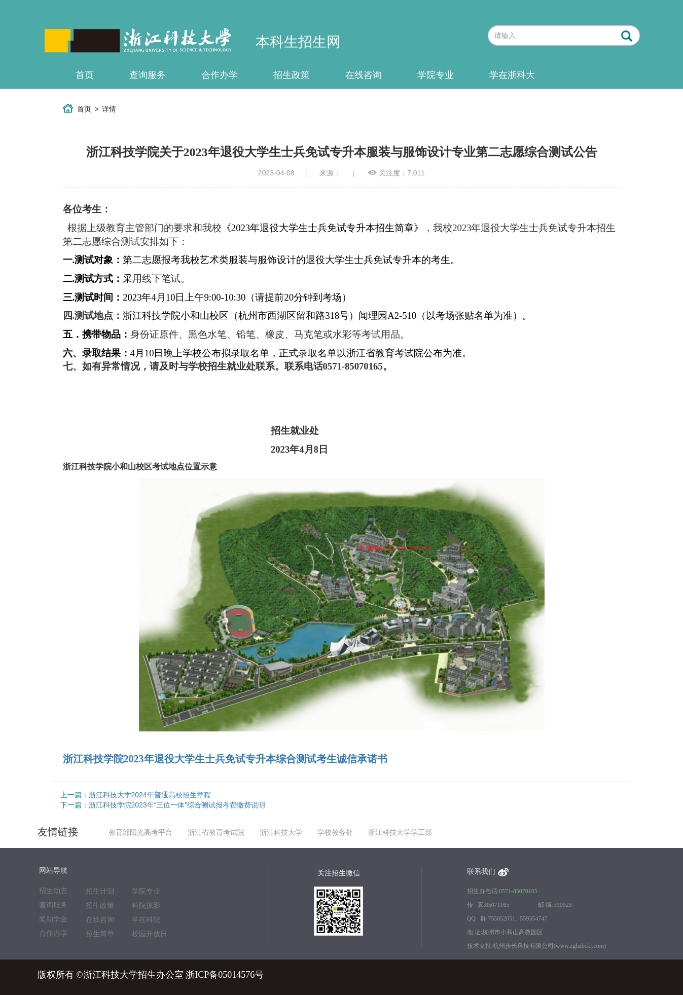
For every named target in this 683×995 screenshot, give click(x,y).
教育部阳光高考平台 (140, 832)
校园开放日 (149, 934)
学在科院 (146, 920)
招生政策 (291, 75)
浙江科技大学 (281, 832)
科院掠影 (146, 905)
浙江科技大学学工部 (400, 832)
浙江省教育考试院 (216, 832)
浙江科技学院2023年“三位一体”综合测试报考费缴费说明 (177, 805)
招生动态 (53, 891)
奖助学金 (53, 919)
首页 (85, 75)
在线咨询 (363, 75)
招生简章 (100, 934)
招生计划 (100, 891)
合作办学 (219, 75)
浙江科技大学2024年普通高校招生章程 (150, 795)
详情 (109, 109)
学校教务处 (335, 832)
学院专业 (435, 75)
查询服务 (147, 75)
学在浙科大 (512, 75)
